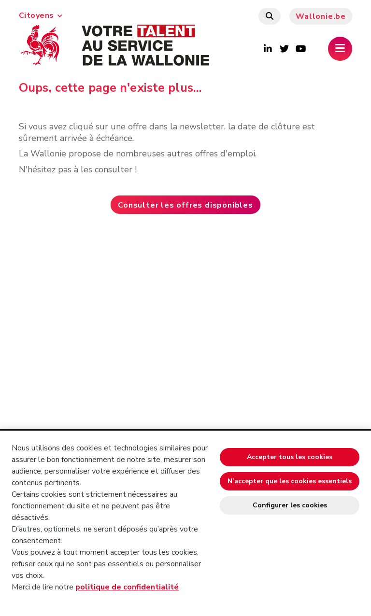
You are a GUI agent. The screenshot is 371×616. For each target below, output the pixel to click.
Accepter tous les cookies (289, 457)
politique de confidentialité (127, 587)
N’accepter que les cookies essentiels (290, 481)
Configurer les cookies (290, 505)
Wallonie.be (321, 16)
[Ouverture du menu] (340, 49)
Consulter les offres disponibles (185, 205)
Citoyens (40, 15)
